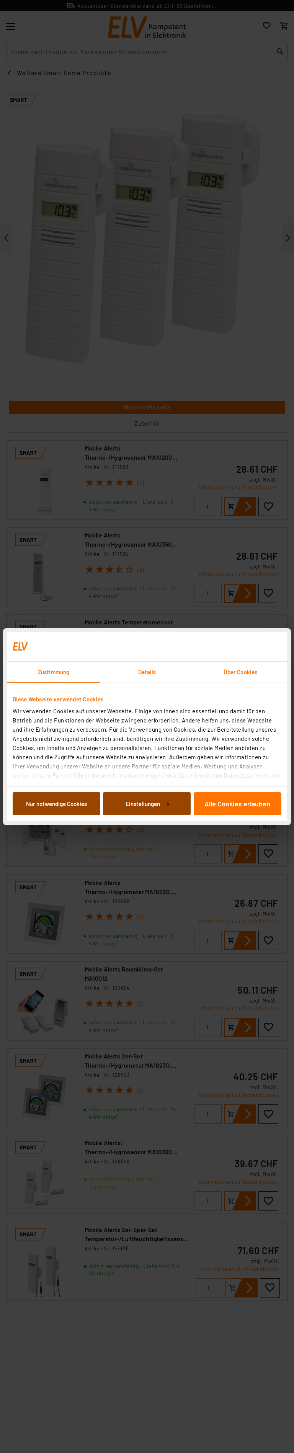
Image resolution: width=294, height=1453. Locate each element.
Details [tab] (147, 671)
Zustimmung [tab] (53, 671)
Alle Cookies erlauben (237, 803)
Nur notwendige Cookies (56, 803)
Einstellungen (147, 803)
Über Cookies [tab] (240, 671)
